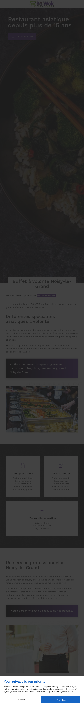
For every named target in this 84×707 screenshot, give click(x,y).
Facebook (68, 691)
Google (60, 691)
